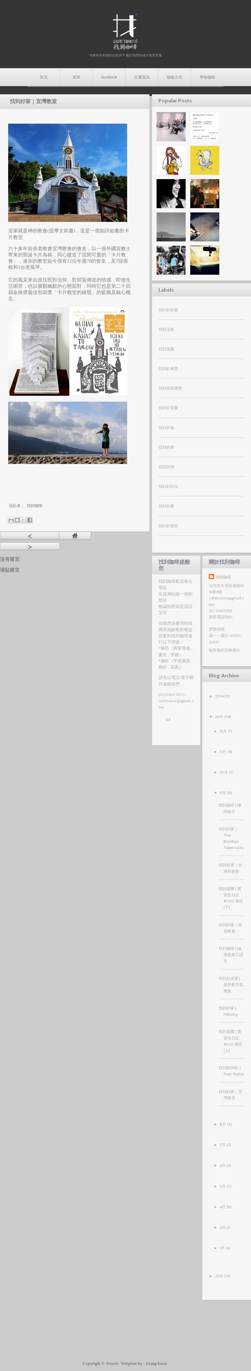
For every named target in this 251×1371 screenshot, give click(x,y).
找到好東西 (168, 368)
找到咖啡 (223, 577)
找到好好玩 (168, 486)
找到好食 (166, 427)
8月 (223, 1124)
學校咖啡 (207, 77)
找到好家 (166, 447)
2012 (219, 1275)
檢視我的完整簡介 (224, 650)
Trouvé (112, 1363)
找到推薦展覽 (170, 388)
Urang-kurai (156, 1363)
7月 (223, 1144)
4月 (223, 1206)
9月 (223, 792)
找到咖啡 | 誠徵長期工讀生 (231, 954)
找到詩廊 (166, 466)
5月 (223, 1186)
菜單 (76, 77)
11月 (223, 751)
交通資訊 (142, 77)
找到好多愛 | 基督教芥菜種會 (231, 984)
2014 (219, 696)
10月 (224, 772)
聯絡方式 (174, 77)
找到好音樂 (168, 407)
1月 (222, 1247)
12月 (223, 731)
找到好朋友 (168, 525)
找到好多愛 (168, 309)
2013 (219, 716)
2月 (223, 1227)
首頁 (44, 77)
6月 (223, 1165)
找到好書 (166, 505)
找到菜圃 (166, 349)
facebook (109, 77)
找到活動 (166, 329)
